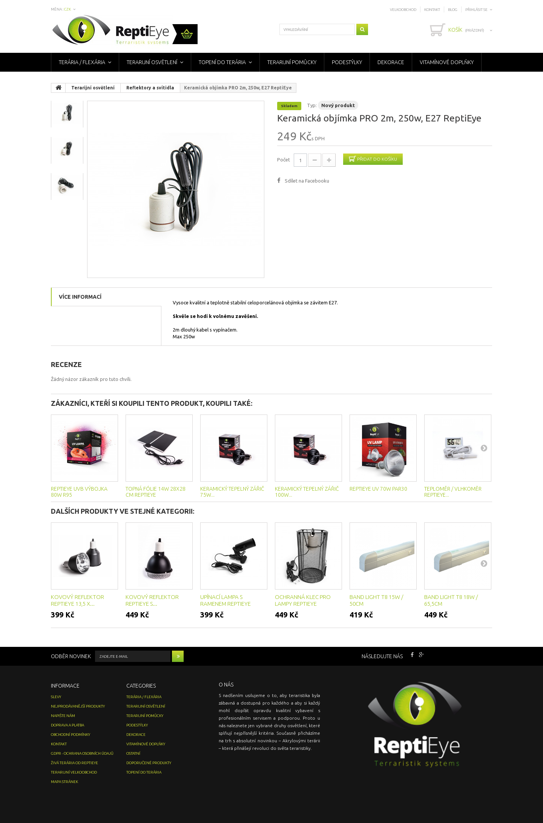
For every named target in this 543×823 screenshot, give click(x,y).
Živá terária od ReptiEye (74, 763)
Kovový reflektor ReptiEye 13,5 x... (77, 600)
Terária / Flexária (82, 62)
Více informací (80, 297)
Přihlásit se (476, 10)
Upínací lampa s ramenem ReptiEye (225, 600)
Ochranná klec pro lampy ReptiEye (303, 600)
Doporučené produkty (148, 763)
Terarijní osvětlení (152, 62)
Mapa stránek (64, 782)
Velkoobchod (403, 10)
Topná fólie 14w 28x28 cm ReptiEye (156, 492)
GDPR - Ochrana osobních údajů (82, 753)
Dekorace (390, 62)
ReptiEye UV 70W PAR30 (378, 489)
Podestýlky (347, 62)
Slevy (56, 697)
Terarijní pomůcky (291, 62)
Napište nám (63, 716)
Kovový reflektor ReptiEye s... (152, 600)
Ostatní (133, 753)
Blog (452, 10)
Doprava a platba (67, 725)
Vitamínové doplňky (447, 62)
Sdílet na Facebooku (307, 180)
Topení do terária (222, 62)
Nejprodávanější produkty (78, 706)
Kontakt (432, 10)
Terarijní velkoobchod (74, 772)
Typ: (312, 105)
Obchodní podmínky (70, 734)
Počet (283, 159)
